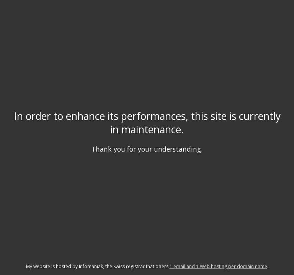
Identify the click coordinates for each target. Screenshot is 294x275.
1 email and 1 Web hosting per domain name (218, 266)
